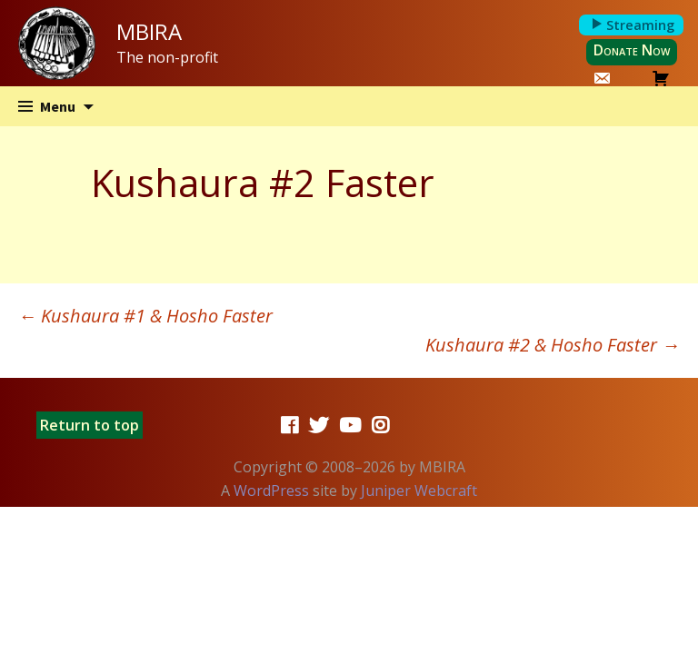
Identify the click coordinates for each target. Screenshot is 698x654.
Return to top (89, 425)
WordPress (271, 490)
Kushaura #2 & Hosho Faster (552, 344)
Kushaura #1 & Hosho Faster (145, 315)
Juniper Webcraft (419, 490)
